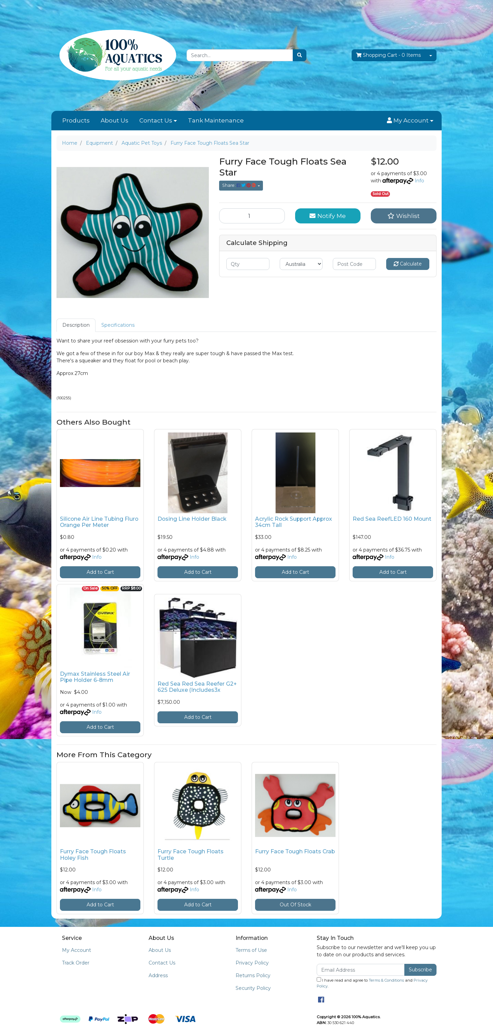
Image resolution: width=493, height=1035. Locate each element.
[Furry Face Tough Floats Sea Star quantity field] (252, 215)
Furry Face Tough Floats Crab (295, 851)
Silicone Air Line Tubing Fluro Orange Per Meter (99, 522)
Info (419, 181)
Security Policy (253, 988)
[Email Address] (361, 970)
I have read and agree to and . (372, 982)
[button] (410, 121)
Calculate (408, 264)
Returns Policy (253, 975)
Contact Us (155, 120)
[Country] (301, 264)
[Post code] (354, 264)
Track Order (75, 963)
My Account (76, 950)
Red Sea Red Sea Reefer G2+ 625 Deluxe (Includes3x (197, 687)
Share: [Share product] (239, 185)
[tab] (76, 325)
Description (76, 325)
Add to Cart (100, 572)
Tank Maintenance (216, 120)
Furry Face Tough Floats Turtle (190, 854)
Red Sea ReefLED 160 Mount (392, 519)
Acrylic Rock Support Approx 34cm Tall (293, 522)
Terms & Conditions (386, 980)
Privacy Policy (252, 963)
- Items (388, 55)
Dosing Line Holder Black (191, 519)
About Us (114, 120)
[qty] (247, 264)
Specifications (118, 325)
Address (158, 975)
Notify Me (327, 215)
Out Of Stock (295, 905)
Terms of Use (251, 950)
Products (76, 120)
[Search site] (299, 55)
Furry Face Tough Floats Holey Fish (93, 854)
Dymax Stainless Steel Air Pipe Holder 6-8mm (95, 677)
